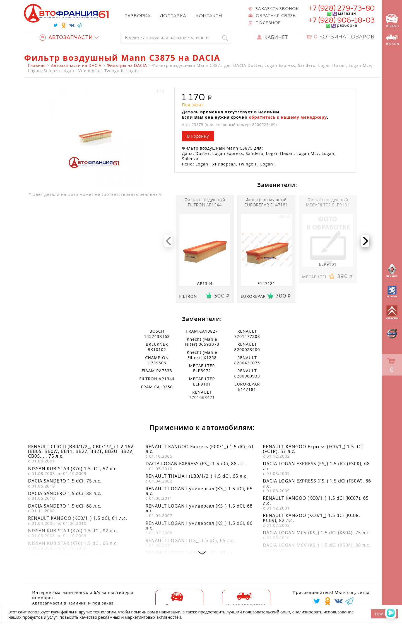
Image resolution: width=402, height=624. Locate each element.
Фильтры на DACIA (127, 65)
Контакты (209, 16)
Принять (384, 613)
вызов (392, 40)
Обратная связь (275, 16)
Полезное (268, 23)
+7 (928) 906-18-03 (342, 20)
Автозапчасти (66, 37)
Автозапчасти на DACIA (76, 65)
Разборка (138, 16)
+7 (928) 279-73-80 (342, 8)
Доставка (173, 16)
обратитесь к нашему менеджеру (288, 117)
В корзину (198, 136)
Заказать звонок (277, 9)
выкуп (392, 21)
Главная (37, 65)
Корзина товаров (344, 37)
